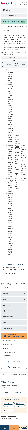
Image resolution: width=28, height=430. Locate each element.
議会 (4, 267)
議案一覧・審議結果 (16, 52)
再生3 (16, 173)
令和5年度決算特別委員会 (9, 348)
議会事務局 (9, 267)
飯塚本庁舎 (6, 403)
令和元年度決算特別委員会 (9, 352)
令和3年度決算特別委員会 (9, 340)
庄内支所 (18, 406)
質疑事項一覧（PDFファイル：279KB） (23, 168)
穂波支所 (18, 403)
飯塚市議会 (13, 374)
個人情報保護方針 (12, 416)
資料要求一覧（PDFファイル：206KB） (23, 159)
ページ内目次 (7, 30)
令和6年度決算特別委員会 (9, 344)
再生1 (16, 161)
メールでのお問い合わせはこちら (11, 273)
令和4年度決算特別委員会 (9, 355)
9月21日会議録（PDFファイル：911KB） (17, 148)
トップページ (7, 374)
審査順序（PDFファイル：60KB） (23, 149)
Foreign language (24, 2)
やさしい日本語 (18, 4)
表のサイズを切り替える (14, 57)
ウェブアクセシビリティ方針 (19, 418)
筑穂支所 (6, 406)
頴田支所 (6, 410)
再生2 (16, 167)
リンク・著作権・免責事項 (6, 418)
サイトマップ (3, 416)
